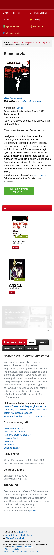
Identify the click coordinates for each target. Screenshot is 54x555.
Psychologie (39, 416)
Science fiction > (12, 448)
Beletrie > (9, 444)
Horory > (8, 441)
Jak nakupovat (21, 552)
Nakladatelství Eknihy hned (18, 535)
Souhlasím (29, 547)
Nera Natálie (14, 288)
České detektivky (20, 406)
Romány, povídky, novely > (17, 435)
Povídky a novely (22, 416)
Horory (7, 406)
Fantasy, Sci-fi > (12, 438)
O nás (12, 552)
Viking (20, 108)
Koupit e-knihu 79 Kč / (19, 190)
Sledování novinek (15, 538)
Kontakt (6, 552)
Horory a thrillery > (13, 428)
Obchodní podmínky (12, 549)
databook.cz (15, 42)
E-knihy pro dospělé (29, 42)
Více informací (17, 547)
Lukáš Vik (22, 532)
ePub (36, 175)
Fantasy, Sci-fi (44, 42)
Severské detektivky (25, 409)
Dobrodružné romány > (15, 431)
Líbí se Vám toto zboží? (13, 98)
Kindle (43, 175)
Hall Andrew (31, 101)
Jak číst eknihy (34, 552)
